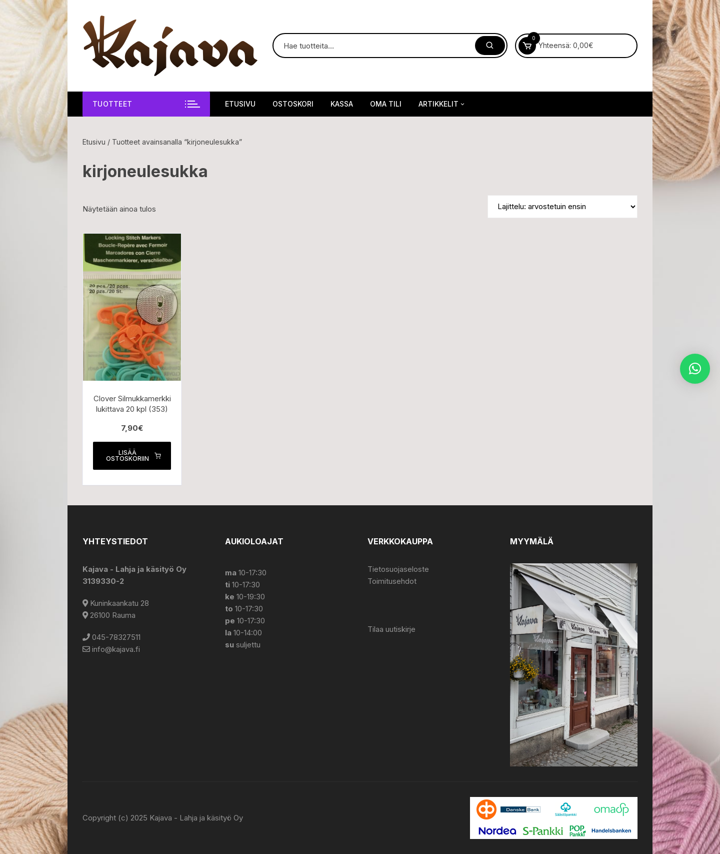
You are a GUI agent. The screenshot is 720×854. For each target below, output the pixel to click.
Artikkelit (442, 104)
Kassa (341, 104)
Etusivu (240, 104)
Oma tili (386, 104)
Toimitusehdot (392, 581)
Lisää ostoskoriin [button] (133, 455)
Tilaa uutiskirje (392, 629)
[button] (695, 369)
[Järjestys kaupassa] (563, 206)
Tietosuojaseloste (398, 569)
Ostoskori (293, 104)
